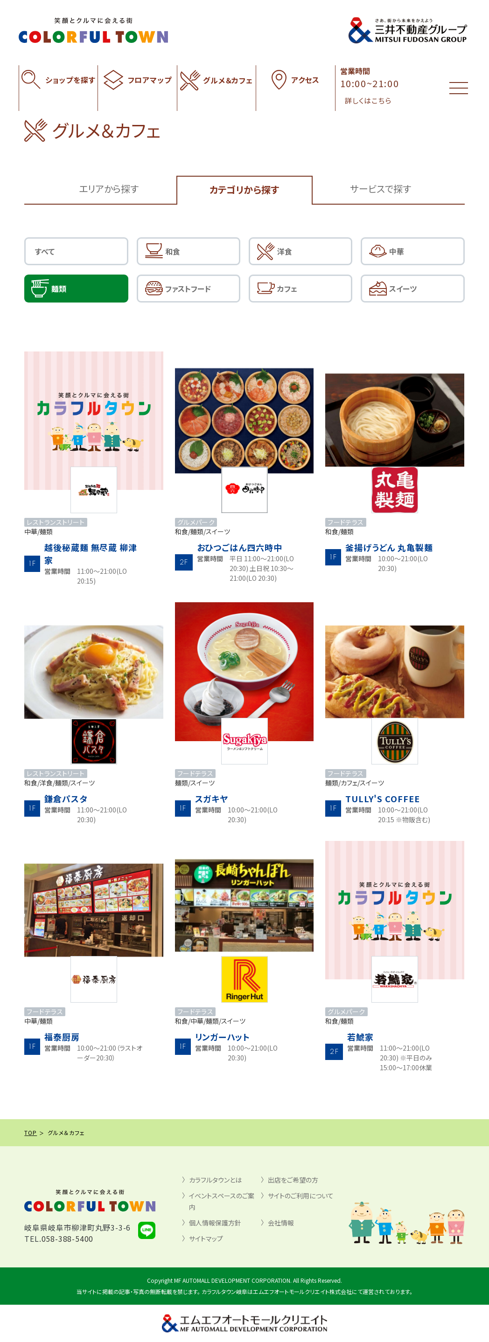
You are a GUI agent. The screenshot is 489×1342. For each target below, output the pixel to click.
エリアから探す (109, 188)
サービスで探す (380, 188)
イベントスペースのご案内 (221, 1201)
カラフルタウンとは (215, 1179)
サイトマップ (206, 1238)
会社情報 (281, 1222)
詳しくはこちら (368, 100)
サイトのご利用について (301, 1195)
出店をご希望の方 (293, 1179)
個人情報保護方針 (215, 1222)
